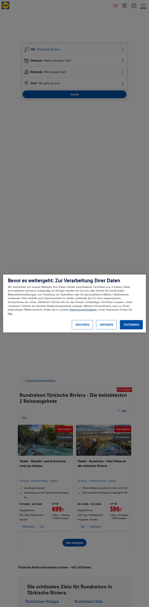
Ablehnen (82, 324)
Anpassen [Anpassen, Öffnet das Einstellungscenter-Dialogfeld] (106, 324)
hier (10, 313)
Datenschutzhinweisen (83, 309)
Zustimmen (131, 324)
